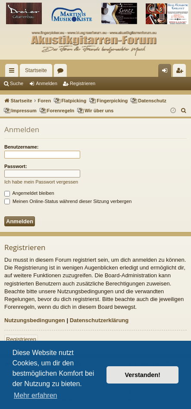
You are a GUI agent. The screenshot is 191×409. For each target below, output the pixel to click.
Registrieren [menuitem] (181, 72)
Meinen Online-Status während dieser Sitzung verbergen (68, 201)
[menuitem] (184, 110)
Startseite (36, 70)
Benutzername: (21, 146)
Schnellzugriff (13, 72)
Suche (16, 83)
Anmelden (46, 83)
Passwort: (15, 166)
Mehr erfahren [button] (35, 395)
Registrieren (82, 83)
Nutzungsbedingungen (34, 320)
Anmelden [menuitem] (166, 72)
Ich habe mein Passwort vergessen (41, 181)
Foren (62, 72)
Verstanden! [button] (142, 374)
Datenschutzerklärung (99, 320)
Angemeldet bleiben (29, 193)
